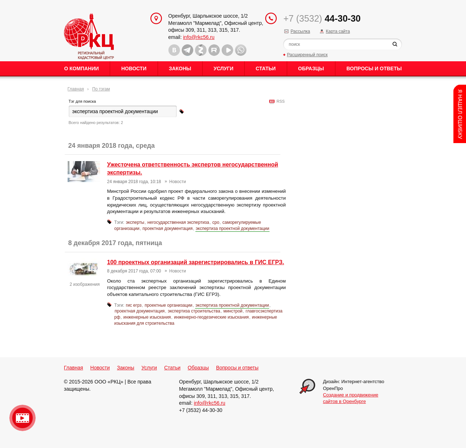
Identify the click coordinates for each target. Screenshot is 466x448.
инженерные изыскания (147, 317)
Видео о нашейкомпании (22, 418)
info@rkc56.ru (198, 37)
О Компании (81, 68)
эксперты (135, 222)
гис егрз (134, 305)
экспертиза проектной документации (232, 228)
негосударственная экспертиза (178, 222)
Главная (76, 89)
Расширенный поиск (307, 54)
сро (215, 222)
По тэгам (101, 89)
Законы (180, 68)
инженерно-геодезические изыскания (211, 317)
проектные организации (169, 305)
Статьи (266, 68)
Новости (133, 68)
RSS (279, 101)
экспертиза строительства (194, 311)
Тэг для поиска (82, 101)
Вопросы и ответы (374, 68)
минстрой (233, 311)
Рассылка (300, 31)
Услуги (223, 68)
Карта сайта (338, 31)
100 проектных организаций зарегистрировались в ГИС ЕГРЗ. (195, 262)
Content (459, 114)
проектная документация (167, 228)
